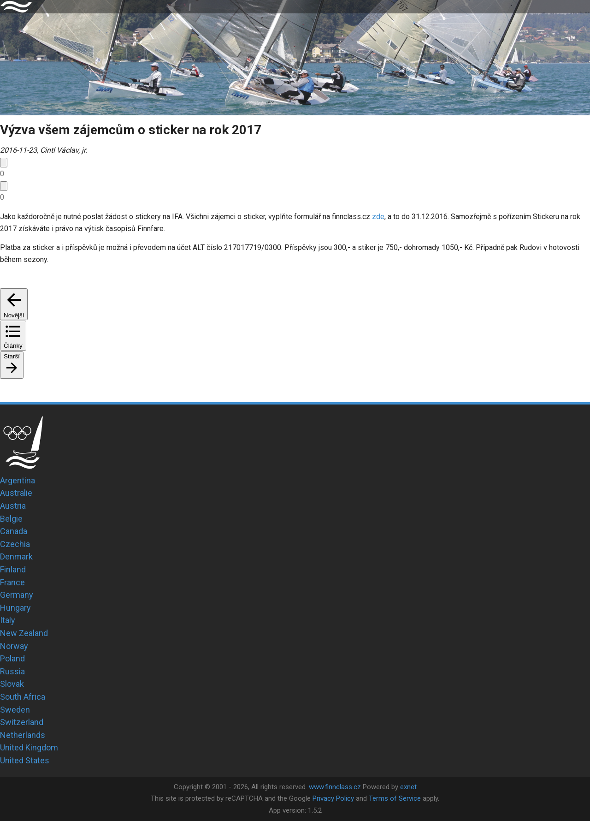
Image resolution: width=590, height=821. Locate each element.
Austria (13, 506)
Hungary (15, 608)
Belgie (11, 519)
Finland (13, 569)
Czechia (15, 544)
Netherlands (22, 735)
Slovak (12, 684)
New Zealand (24, 633)
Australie (16, 493)
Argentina (17, 480)
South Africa (22, 697)
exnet (408, 787)
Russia (12, 671)
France (12, 582)
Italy (7, 620)
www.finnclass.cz (335, 787)
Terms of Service (395, 798)
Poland (12, 658)
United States (24, 760)
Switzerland (21, 722)
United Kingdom (29, 747)
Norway (14, 646)
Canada (13, 531)
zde (378, 216)
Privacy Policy (333, 798)
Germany (16, 595)
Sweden (15, 709)
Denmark (16, 556)
